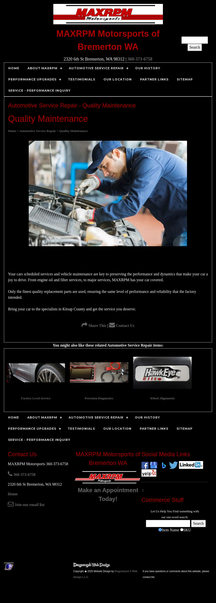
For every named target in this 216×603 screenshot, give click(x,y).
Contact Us (121, 325)
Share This (94, 325)
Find (175, 511)
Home (13, 494)
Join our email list (26, 505)
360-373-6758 (140, 59)
